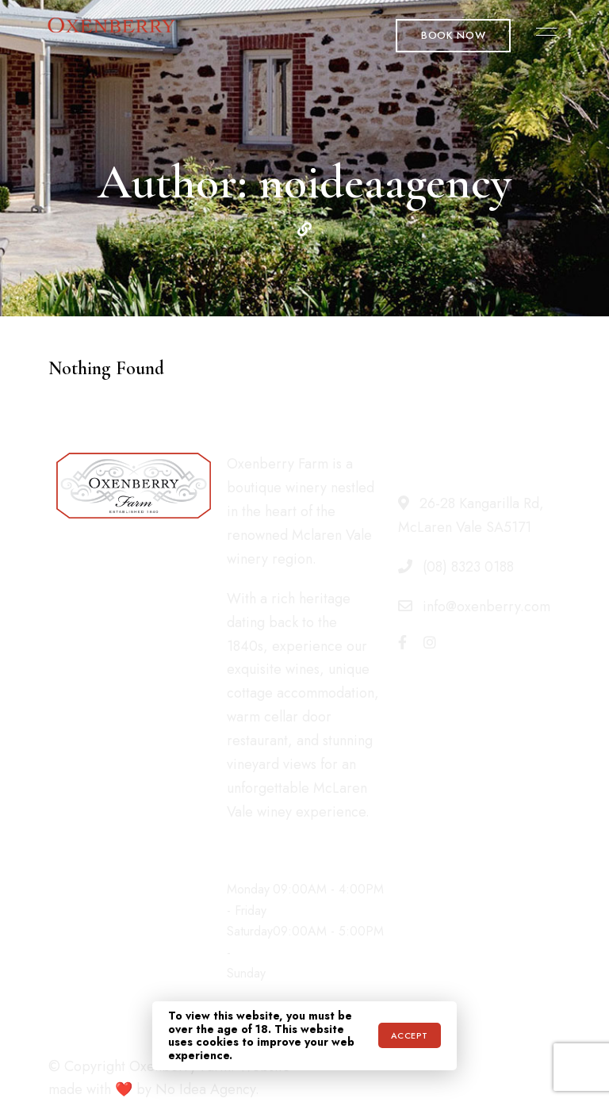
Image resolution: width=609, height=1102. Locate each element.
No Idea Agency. (207, 1089)
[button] (453, 35)
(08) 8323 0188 (456, 567)
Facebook (402, 642)
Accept (409, 1035)
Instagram (429, 642)
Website (304, 229)
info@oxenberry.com (474, 606)
